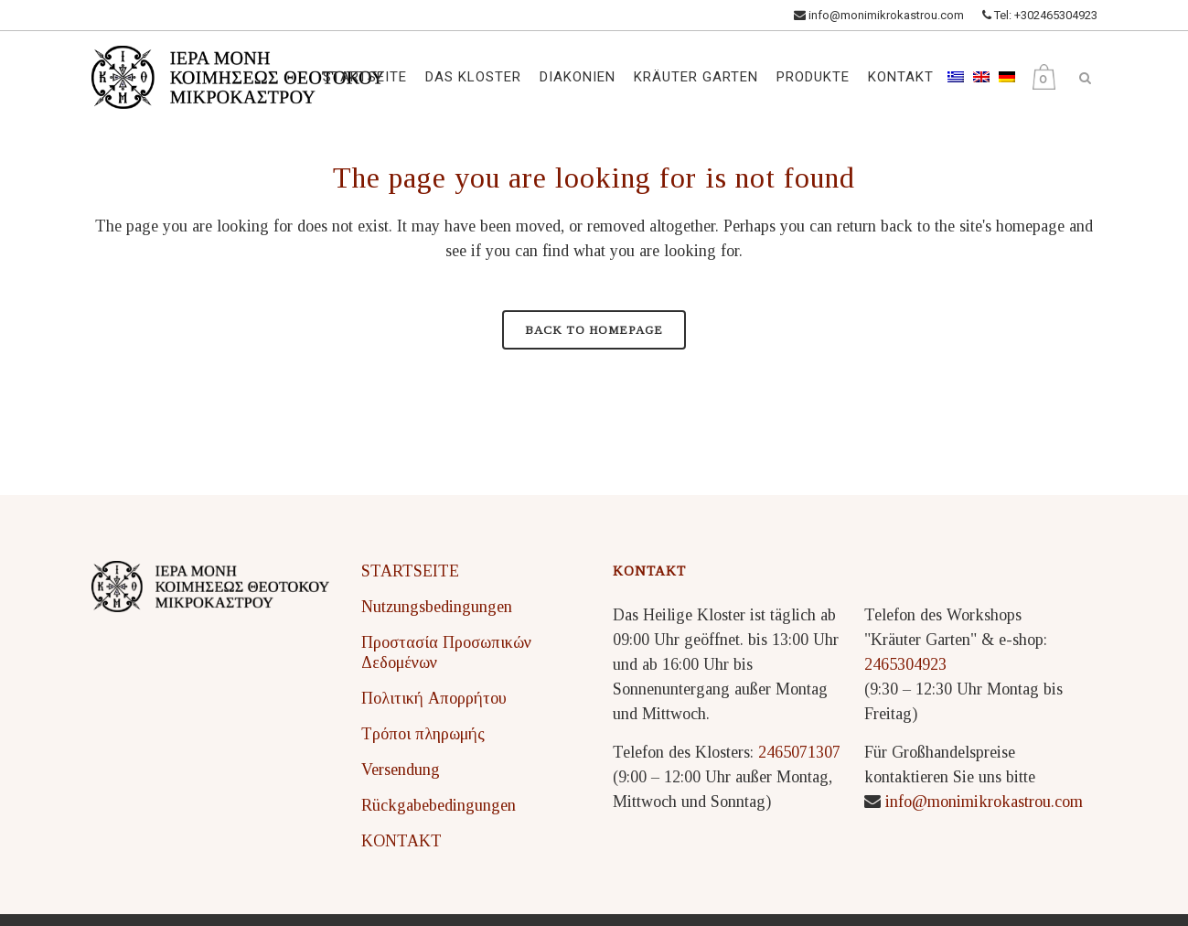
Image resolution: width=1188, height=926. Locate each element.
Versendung (400, 769)
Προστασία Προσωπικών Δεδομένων (446, 652)
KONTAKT (401, 841)
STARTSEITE (410, 571)
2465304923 (905, 664)
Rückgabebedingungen (438, 805)
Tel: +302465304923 (1039, 15)
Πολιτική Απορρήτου (434, 698)
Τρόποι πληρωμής (423, 734)
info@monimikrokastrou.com (879, 15)
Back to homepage (594, 330)
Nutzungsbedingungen (436, 607)
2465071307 (799, 752)
